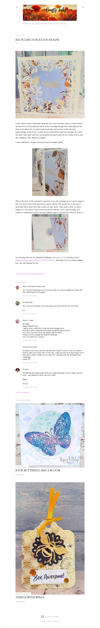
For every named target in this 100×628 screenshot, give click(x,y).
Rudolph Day (25, 274)
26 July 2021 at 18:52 (30, 340)
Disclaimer (54, 24)
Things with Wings (29, 597)
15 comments (20, 475)
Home (25, 24)
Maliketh (56, 621)
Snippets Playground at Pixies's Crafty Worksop (34, 260)
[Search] (83, 6)
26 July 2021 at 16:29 (30, 313)
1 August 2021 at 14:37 (30, 387)
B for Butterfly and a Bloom (37, 470)
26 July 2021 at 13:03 (30, 295)
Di (23, 369)
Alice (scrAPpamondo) (32, 286)
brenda (26, 302)
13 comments (20, 602)
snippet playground (37, 274)
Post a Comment (22, 392)
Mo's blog (63, 257)
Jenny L (26, 320)
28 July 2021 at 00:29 (30, 362)
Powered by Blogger (50, 616)
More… (64, 24)
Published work (38, 24)
